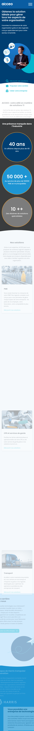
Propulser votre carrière (17, 86)
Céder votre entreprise (16, 91)
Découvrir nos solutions (17, 81)
